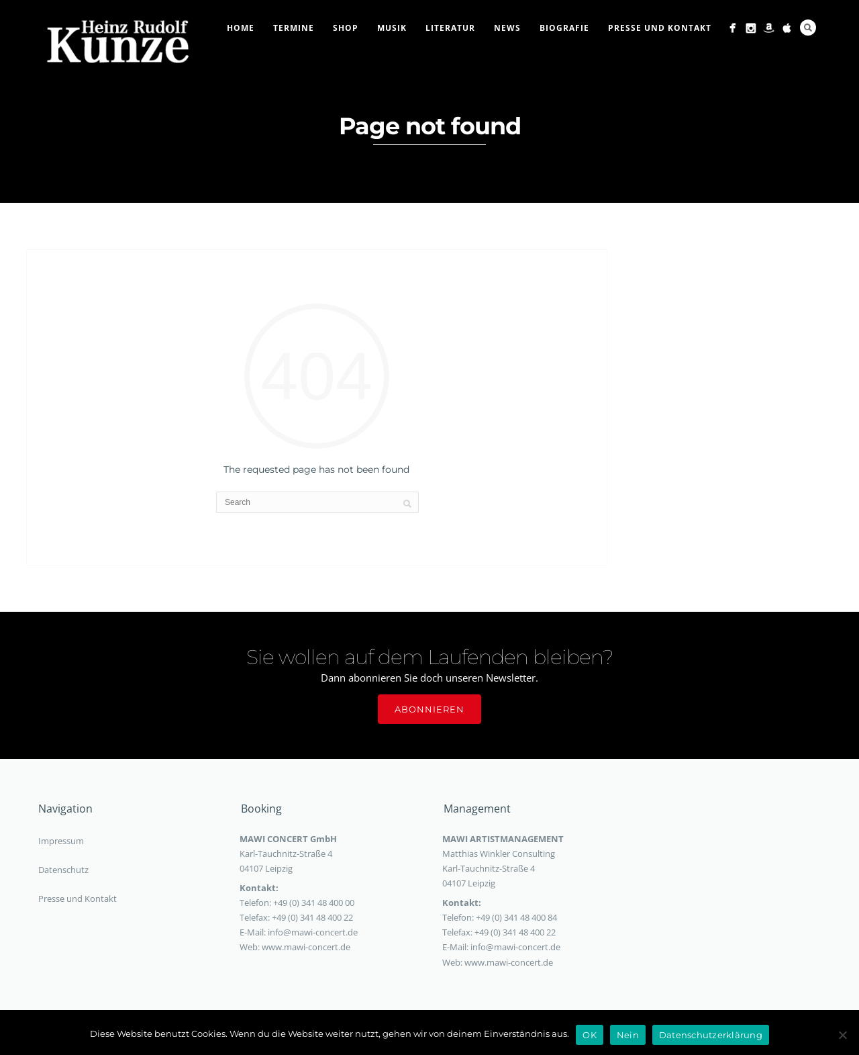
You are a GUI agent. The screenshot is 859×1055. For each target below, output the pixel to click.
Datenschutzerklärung (710, 1034)
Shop (345, 28)
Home (240, 28)
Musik (392, 28)
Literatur (450, 28)
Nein (628, 1034)
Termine (293, 28)
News (507, 28)
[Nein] (842, 1035)
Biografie (564, 28)
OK (590, 1034)
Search (808, 27)
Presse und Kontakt (659, 28)
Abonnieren (429, 709)
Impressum (61, 841)
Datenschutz (63, 870)
